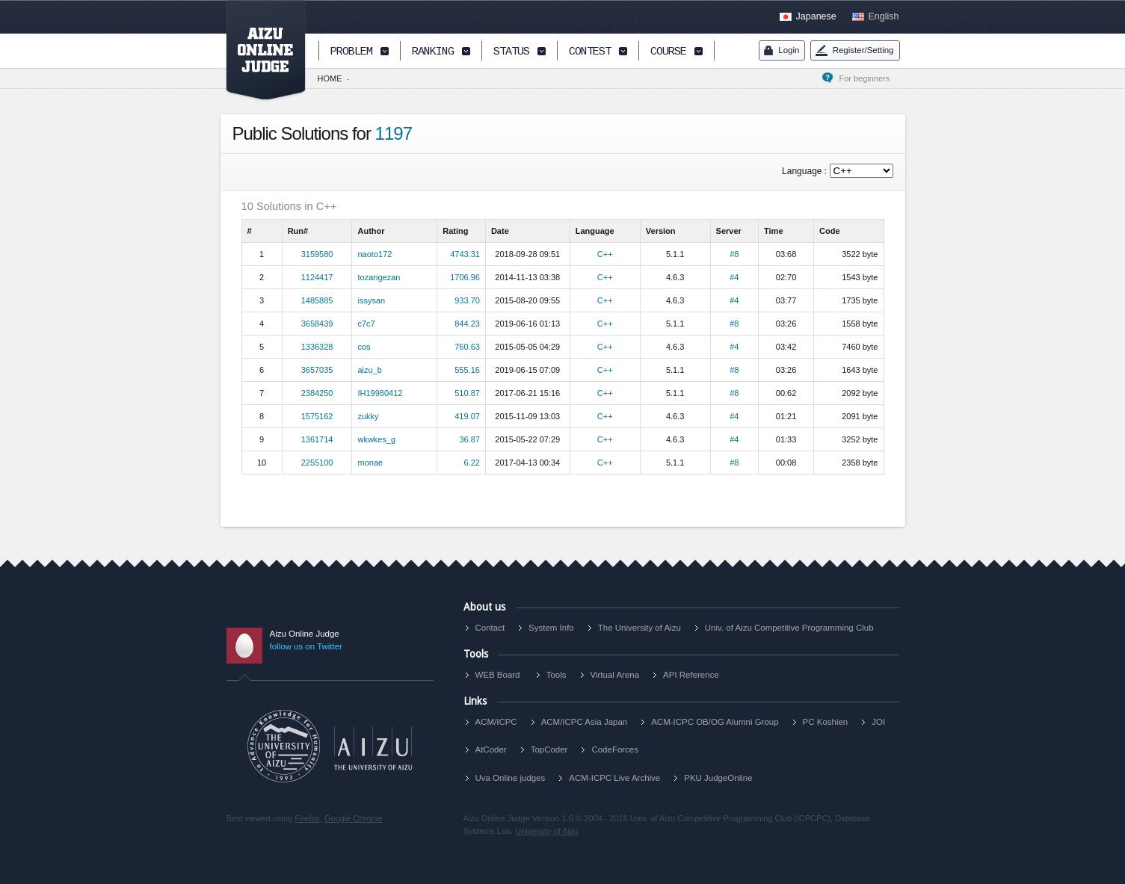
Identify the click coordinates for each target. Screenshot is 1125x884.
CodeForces (614, 749)
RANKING (433, 52)
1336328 (317, 346)
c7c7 (366, 323)
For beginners (869, 78)
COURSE (668, 52)
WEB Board (497, 674)
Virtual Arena (615, 674)
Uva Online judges (510, 777)
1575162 (317, 416)
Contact (490, 627)
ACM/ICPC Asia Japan (584, 721)
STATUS (511, 52)
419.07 (467, 416)
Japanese (816, 16)
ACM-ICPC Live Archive (614, 777)
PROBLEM (351, 52)
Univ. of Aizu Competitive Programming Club (789, 627)
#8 (734, 254)
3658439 (317, 323)
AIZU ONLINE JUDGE (258, 50)
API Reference (691, 674)
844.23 (467, 323)
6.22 (471, 462)
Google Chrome (353, 818)
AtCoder (491, 749)
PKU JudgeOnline (718, 777)
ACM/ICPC (496, 721)
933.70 (467, 300)
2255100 (317, 462)
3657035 (317, 369)
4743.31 (465, 254)
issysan (371, 300)
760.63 (467, 346)
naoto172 (374, 254)
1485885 (317, 300)
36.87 (469, 439)
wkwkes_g (376, 439)
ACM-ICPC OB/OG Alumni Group (714, 721)
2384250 (317, 393)
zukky (367, 416)
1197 (393, 133)
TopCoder (549, 749)
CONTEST (590, 52)
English (884, 16)
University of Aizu (546, 830)
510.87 (467, 393)
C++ (605, 254)
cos (363, 346)
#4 (734, 277)
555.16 (467, 369)
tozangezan (378, 277)
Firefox (307, 818)
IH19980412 (379, 393)
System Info (551, 627)
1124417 (317, 277)
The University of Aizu (639, 627)
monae (370, 462)
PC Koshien (825, 721)
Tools (556, 674)
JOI (878, 721)
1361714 (317, 439)
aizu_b (369, 369)
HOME (330, 78)
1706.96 (465, 277)
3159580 (317, 254)
